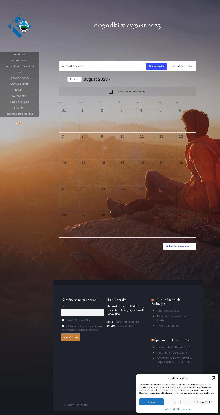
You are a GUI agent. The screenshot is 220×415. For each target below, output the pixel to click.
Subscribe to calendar (177, 246)
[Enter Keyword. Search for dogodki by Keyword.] (102, 66)
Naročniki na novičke (76, 320)
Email (64, 306)
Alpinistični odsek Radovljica (165, 302)
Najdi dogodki (156, 66)
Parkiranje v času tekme (172, 352)
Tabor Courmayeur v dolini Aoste (173, 318)
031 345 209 (125, 325)
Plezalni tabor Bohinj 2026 (173, 347)
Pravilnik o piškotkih (172, 409)
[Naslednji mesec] (64, 79)
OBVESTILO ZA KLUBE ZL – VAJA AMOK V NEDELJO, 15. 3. (174, 362)
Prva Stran (185, 409)
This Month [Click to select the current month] (74, 79)
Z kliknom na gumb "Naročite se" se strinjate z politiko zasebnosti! (82, 328)
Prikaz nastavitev (203, 401)
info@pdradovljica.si (126, 321)
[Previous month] (60, 79)
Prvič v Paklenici (167, 326)
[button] (213, 378)
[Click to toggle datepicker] (97, 79)
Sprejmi (152, 401)
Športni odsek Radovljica (172, 340)
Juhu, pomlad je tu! (168, 310)
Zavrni (177, 401)
